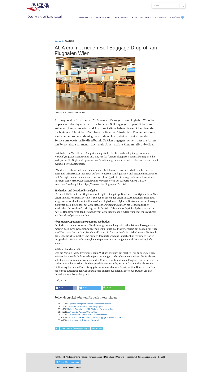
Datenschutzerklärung (146, 357)
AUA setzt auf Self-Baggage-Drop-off (83, 320)
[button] (66, 288)
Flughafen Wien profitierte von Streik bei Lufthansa (89, 303)
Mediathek (160, 17)
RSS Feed (59, 357)
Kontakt (161, 357)
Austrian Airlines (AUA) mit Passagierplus (85, 306)
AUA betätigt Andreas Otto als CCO (82, 312)
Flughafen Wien (97, 328)
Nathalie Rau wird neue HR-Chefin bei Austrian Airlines (90, 309)
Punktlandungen (141, 17)
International (103, 17)
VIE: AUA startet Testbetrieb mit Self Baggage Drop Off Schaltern (95, 317)
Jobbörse (175, 17)
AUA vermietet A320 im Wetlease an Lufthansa (87, 314)
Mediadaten (109, 357)
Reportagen (121, 17)
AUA (57, 328)
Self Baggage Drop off (81, 328)
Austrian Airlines (66, 328)
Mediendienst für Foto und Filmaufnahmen (84, 357)
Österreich (85, 17)
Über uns (120, 357)
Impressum (131, 357)
